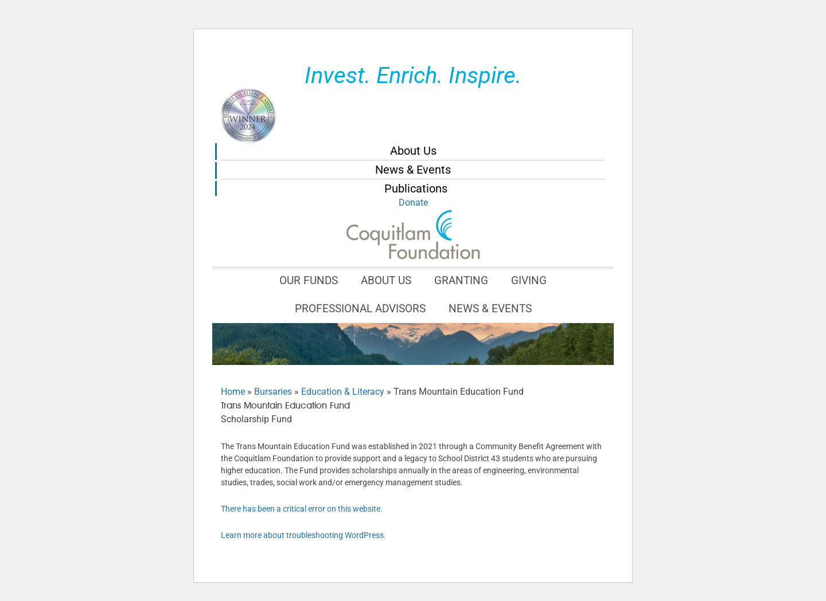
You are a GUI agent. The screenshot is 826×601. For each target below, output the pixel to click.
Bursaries (273, 391)
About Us (413, 151)
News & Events (413, 169)
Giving (529, 280)
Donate (413, 202)
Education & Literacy (342, 391)
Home (233, 391)
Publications (415, 188)
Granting (461, 280)
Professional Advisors (360, 308)
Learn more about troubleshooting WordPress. (303, 535)
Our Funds (308, 280)
